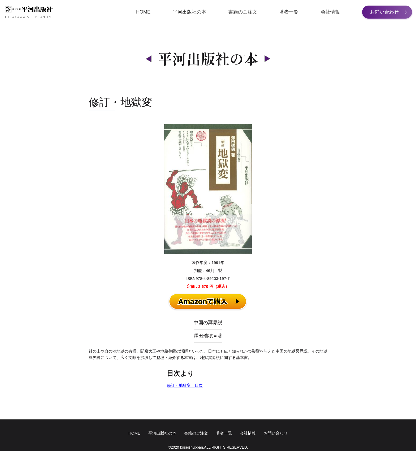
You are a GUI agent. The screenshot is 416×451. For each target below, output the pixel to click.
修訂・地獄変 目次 (185, 385)
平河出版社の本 (189, 12)
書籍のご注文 (242, 12)
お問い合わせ (384, 12)
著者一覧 (288, 12)
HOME (143, 12)
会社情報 (330, 12)
